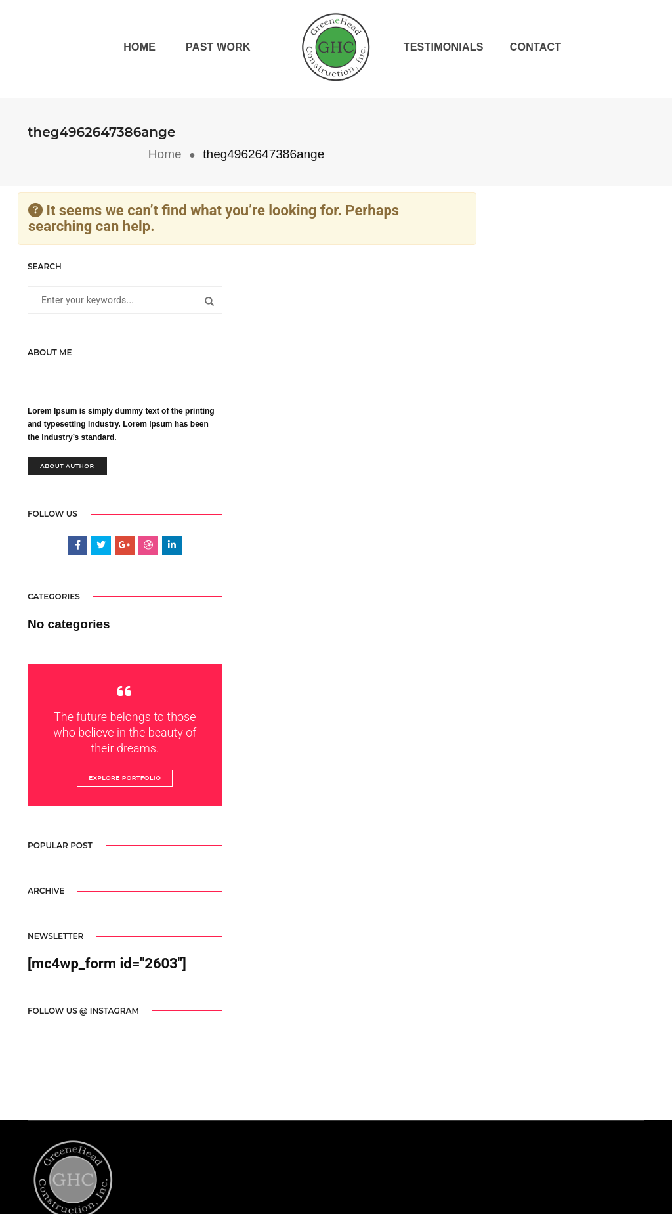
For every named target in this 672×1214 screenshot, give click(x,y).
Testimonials (442, 48)
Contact (534, 48)
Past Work (217, 48)
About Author (67, 444)
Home (139, 48)
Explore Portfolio (113, 759)
